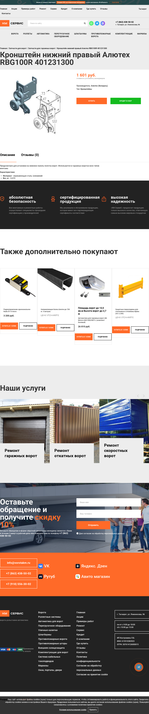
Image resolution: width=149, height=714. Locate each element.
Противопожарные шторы (52, 643)
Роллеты (27, 34)
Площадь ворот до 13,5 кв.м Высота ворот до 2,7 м (92, 311)
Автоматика (43, 34)
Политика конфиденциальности (88, 659)
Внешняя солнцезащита (51, 647)
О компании (77, 9)
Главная (3, 9)
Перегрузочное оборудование (62, 35)
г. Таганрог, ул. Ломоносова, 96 (128, 25)
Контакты (6, 13)
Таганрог (143, 9)
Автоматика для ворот (50, 621)
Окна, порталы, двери (50, 670)
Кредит (64, 9)
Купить (91, 101)
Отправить (93, 525)
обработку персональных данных (109, 533)
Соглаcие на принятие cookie (92, 674)
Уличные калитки (47, 630)
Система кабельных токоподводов (49, 659)
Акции (14, 9)
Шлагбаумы (80, 34)
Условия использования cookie (72, 710)
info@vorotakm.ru (18, 562)
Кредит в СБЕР (125, 101)
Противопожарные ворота (101, 35)
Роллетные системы (49, 616)
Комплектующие (124, 34)
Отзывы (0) (30, 155)
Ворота (15, 34)
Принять (93, 710)
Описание (7, 155)
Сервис (53, 9)
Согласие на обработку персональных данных (89, 667)
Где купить (91, 9)
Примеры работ (28, 9)
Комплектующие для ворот (53, 652)
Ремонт (43, 9)
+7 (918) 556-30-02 (18, 584)
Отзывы (104, 9)
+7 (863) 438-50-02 (125, 22)
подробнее (28, 326)
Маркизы (142, 34)
